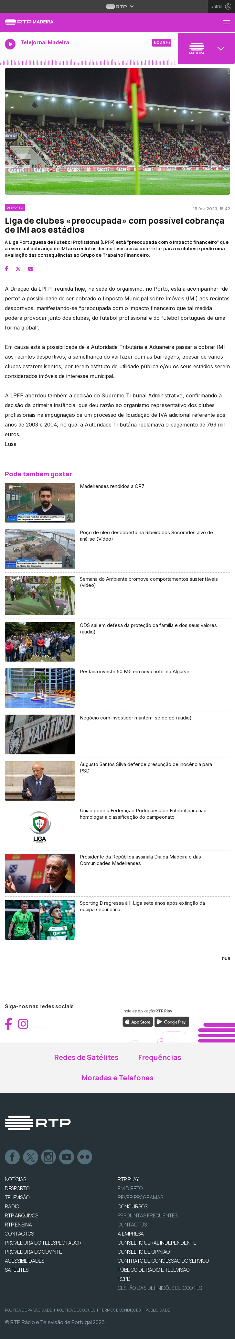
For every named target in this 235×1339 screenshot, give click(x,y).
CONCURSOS (132, 1206)
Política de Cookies (76, 1310)
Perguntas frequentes (147, 1215)
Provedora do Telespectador (43, 1242)
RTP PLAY (128, 1179)
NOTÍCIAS (15, 1179)
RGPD (124, 1278)
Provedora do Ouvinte (33, 1251)
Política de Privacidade (28, 1310)
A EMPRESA (131, 1233)
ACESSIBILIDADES (24, 1260)
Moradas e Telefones (117, 1078)
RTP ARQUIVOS (21, 1215)
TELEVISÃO (17, 1197)
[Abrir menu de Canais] (205, 48)
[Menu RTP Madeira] (229, 23)
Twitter (30, 1157)
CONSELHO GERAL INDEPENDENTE (157, 1242)
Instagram (49, 1157)
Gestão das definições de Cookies (160, 1287)
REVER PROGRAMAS (140, 1197)
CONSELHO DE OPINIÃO (144, 1251)
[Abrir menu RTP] (117, 6)
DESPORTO (17, 1188)
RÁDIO (12, 1206)
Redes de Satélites (86, 1057)
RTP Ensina (18, 1224)
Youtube (67, 1157)
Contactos (132, 1224)
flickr (85, 1157)
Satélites (16, 1269)
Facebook (12, 1157)
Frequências (159, 1057)
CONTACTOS (19, 1233)
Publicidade (157, 1310)
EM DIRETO (130, 1188)
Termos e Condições (120, 1310)
